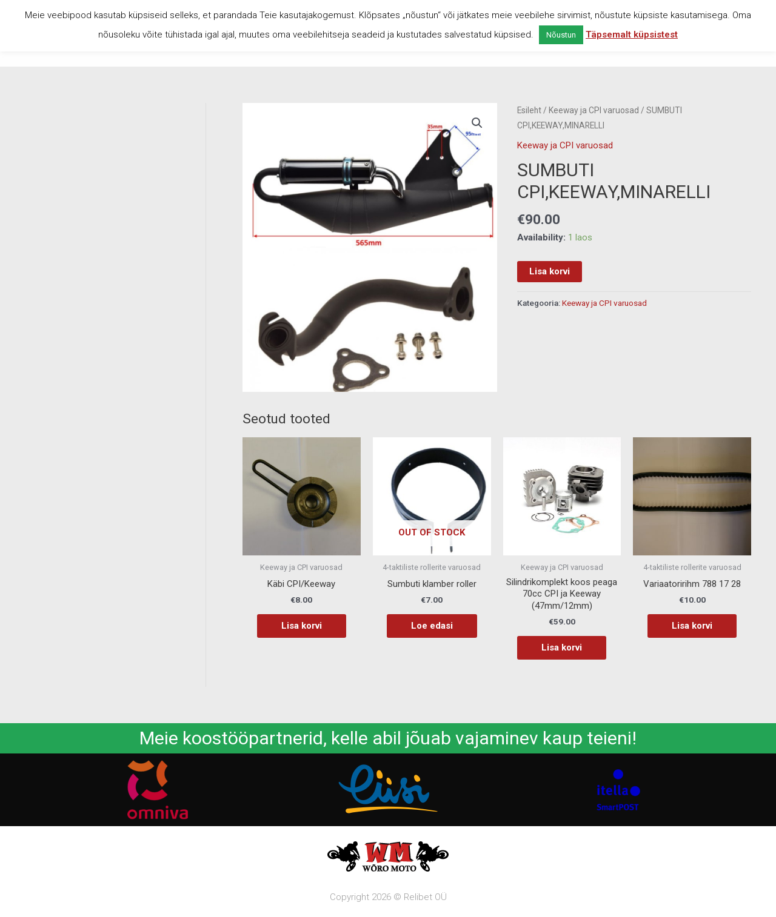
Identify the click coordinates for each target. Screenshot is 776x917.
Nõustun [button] (561, 34)
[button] (477, 123)
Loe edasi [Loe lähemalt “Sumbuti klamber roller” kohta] (432, 625)
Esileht (529, 110)
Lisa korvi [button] (301, 625)
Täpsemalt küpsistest (632, 34)
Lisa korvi (549, 271)
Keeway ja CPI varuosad (594, 110)
